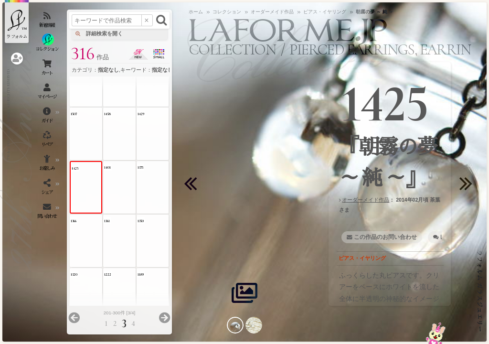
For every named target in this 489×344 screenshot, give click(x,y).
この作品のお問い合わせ (385, 237)
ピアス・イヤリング (362, 258)
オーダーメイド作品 (365, 200)
